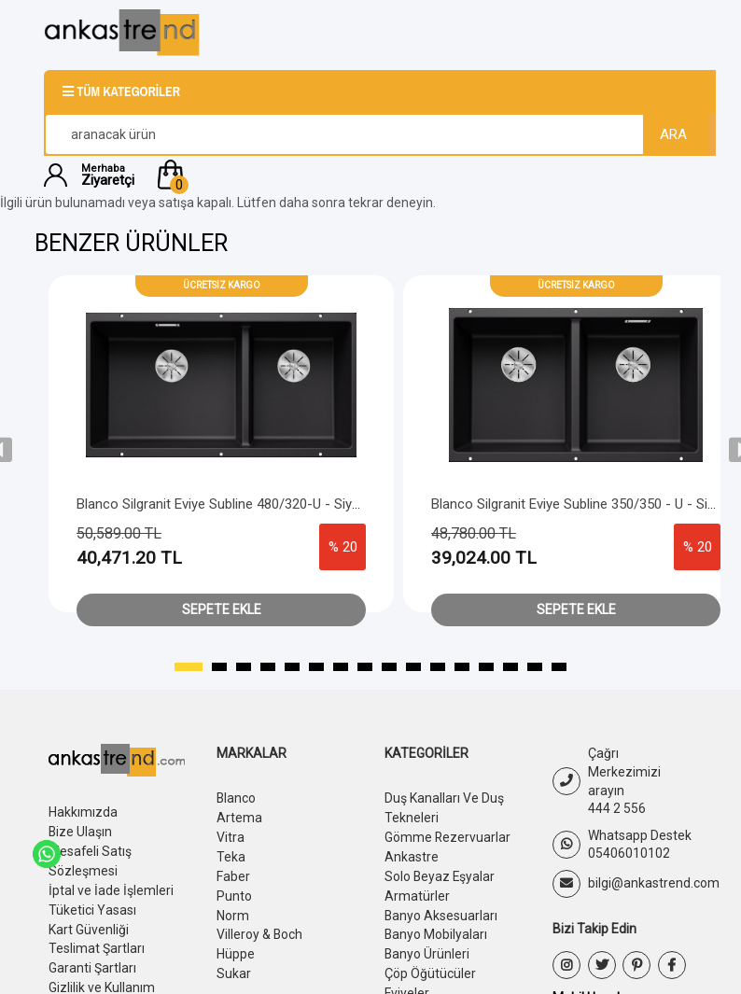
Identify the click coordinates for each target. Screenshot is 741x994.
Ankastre (411, 854)
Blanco (237, 798)
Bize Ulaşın (81, 830)
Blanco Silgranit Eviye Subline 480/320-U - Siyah (222, 504)
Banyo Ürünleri (427, 947)
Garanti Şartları (92, 961)
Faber (233, 872)
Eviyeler (407, 984)
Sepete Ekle (221, 609)
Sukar (234, 966)
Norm (233, 910)
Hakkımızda (83, 812)
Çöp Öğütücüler (430, 966)
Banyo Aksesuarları (441, 910)
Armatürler (417, 891)
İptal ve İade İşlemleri (111, 886)
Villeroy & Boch (260, 928)
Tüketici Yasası (92, 905)
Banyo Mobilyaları (436, 928)
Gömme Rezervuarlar (447, 835)
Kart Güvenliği (89, 924)
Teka (231, 854)
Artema (239, 816)
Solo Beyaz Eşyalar (440, 872)
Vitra (231, 835)
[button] (425, 174)
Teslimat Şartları (97, 942)
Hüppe (236, 947)
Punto (234, 891)
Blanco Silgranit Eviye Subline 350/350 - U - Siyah (580, 504)
